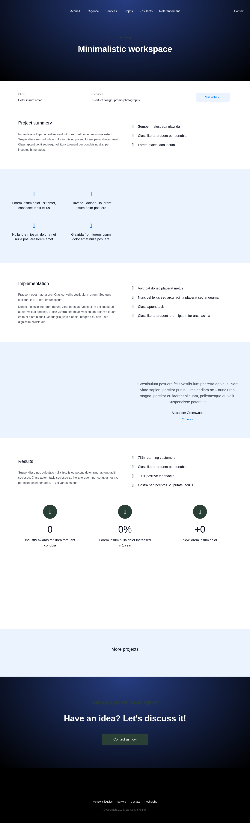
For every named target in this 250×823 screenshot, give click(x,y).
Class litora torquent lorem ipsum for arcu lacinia (174, 316)
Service (121, 801)
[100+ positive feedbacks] (181, 476)
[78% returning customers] (181, 457)
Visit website (212, 97)
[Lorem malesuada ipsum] (181, 145)
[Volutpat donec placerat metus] (133, 288)
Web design (125, 37)
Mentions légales (103, 801)
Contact (135, 801)
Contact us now (125, 739)
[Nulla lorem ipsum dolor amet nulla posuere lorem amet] (34, 225)
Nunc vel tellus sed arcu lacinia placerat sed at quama (178, 297)
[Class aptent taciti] (133, 306)
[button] (4, 597)
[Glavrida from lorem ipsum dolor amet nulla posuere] (91, 225)
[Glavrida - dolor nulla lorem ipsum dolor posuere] (91, 194)
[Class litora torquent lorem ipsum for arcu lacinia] (133, 315)
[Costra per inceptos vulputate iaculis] (181, 485)
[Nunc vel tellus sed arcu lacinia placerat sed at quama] (133, 297)
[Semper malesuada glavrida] (181, 126)
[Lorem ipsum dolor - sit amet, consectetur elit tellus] (34, 194)
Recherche (150, 801)
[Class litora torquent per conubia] (181, 136)
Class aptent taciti (151, 307)
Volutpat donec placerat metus (160, 288)
